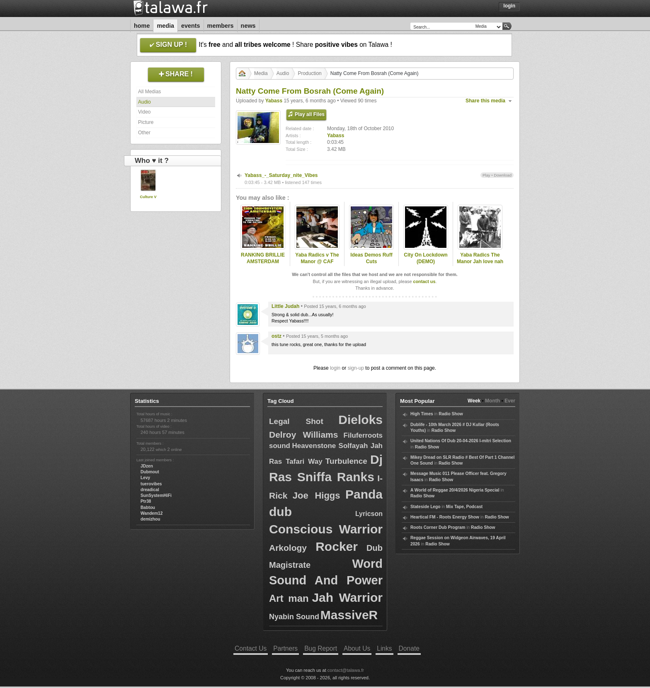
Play (486, 175)
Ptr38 (146, 501)
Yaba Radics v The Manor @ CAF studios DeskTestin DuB (317, 265)
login (335, 368)
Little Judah (285, 306)
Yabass (273, 101)
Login (509, 6)
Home (142, 25)
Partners (285, 648)
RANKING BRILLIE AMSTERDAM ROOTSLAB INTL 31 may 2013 (262, 265)
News (248, 25)
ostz (276, 336)
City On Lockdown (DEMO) (425, 258)
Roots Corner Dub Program (437, 527)
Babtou (148, 507)
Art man (289, 598)
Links (384, 648)
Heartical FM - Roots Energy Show (444, 517)
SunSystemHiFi (156, 495)
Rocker (336, 546)
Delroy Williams (303, 434)
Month (492, 401)
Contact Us (251, 648)
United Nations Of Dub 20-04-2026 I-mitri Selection (460, 440)
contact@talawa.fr (345, 670)
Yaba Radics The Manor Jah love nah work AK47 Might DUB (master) (480, 265)
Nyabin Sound (294, 617)
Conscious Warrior (326, 529)
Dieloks (360, 419)
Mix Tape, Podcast (464, 506)
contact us (424, 281)
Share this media (485, 101)
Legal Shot (296, 421)
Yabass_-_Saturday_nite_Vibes (281, 175)
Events (190, 25)
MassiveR (349, 615)
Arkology (288, 547)
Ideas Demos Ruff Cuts (371, 258)
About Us (357, 648)
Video (144, 112)
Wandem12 (151, 513)
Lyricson (369, 513)
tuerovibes (151, 484)
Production (309, 73)
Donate (409, 648)
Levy (145, 477)
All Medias (149, 91)
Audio (144, 102)
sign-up (356, 368)
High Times (421, 414)
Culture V (148, 197)
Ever (509, 401)
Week (474, 401)
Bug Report (320, 648)
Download (503, 175)
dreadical (150, 489)
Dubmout (150, 472)
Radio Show (451, 414)
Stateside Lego (425, 506)
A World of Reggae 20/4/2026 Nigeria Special (455, 490)
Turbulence (346, 461)
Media (165, 25)
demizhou (150, 519)
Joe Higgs (316, 495)
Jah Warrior (347, 597)
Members (220, 25)
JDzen (147, 466)
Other (144, 133)
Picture (145, 122)
